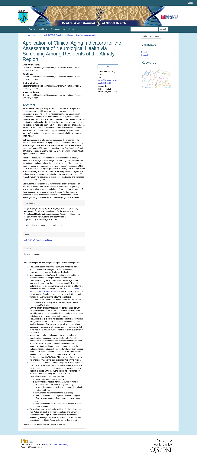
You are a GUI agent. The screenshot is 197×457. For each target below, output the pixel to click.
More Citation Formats (36, 225)
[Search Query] (144, 29)
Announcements (58, 29)
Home (27, 35)
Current (32, 29)
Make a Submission (151, 36)
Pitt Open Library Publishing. (56, 444)
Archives (43, 29)
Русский (144, 55)
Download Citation (59, 225)
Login (190, 3)
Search (163, 29)
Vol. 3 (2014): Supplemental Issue (58, 35)
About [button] (72, 29)
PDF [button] (108, 67)
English (144, 52)
